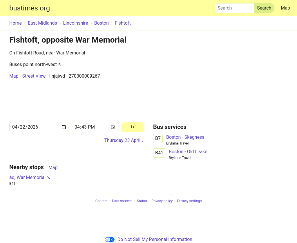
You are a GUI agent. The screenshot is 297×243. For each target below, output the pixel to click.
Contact (101, 201)
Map (285, 8)
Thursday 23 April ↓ (124, 140)
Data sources (122, 201)
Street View (34, 76)
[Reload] (132, 127)
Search (234, 6)
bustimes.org (29, 8)
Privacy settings (189, 201)
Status (142, 201)
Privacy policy (162, 201)
